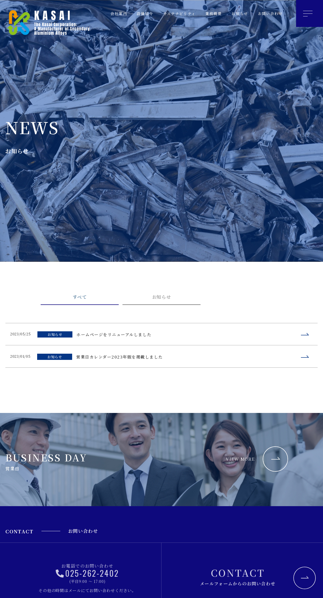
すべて (79, 298)
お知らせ (237, 13)
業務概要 (210, 13)
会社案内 (110, 13)
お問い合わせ (269, 13)
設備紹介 (138, 13)
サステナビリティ (173, 13)
